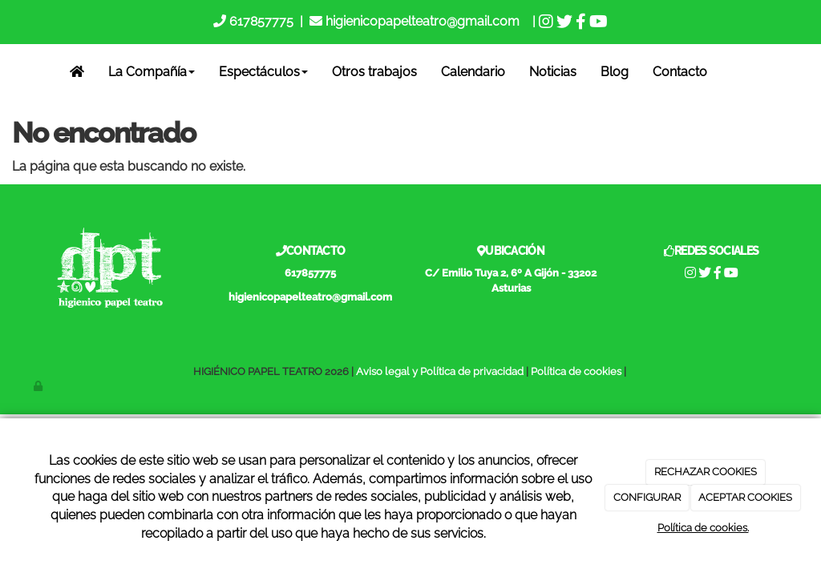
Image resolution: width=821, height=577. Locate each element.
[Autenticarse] (39, 386)
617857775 (259, 21)
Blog (615, 71)
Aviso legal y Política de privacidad (440, 371)
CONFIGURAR (647, 497)
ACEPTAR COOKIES (745, 497)
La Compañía (151, 71)
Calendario (473, 71)
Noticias (552, 71)
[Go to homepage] (10, 72)
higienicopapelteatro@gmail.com (423, 21)
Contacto (680, 71)
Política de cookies (576, 371)
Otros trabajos (374, 71)
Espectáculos (263, 71)
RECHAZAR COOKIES (705, 472)
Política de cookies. (703, 528)
